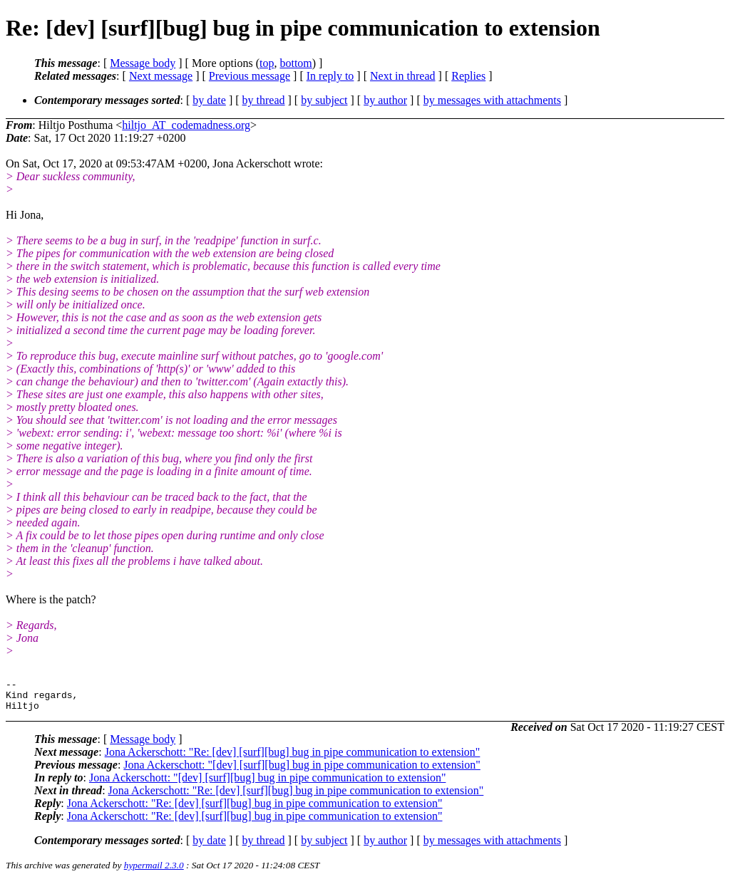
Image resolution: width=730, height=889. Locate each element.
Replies (468, 76)
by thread (263, 100)
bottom (295, 63)
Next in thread (403, 76)
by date (209, 100)
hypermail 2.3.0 (154, 871)
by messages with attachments (492, 100)
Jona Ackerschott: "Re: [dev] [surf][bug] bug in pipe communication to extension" (292, 758)
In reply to (330, 76)
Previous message (249, 76)
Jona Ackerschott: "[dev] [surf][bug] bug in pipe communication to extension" (301, 771)
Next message (160, 76)
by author (385, 100)
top (266, 63)
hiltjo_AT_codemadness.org (186, 125)
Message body (142, 63)
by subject (324, 100)
